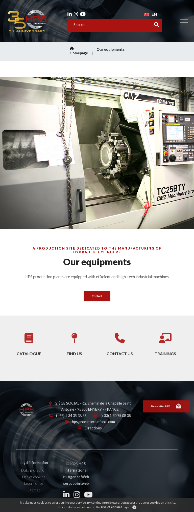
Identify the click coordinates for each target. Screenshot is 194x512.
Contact (97, 296)
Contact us (120, 348)
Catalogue (29, 348)
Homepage (82, 51)
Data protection (33, 475)
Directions (93, 433)
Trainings (165, 348)
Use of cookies (33, 482)
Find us (74, 348)
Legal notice (33, 488)
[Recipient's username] (109, 24)
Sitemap (34, 495)
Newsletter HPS (166, 411)
